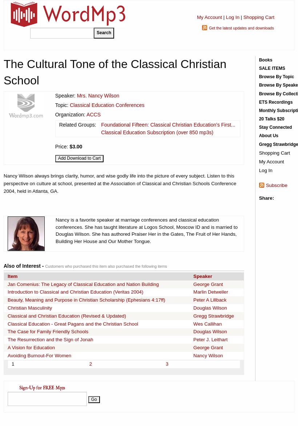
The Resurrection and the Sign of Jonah (50, 339)
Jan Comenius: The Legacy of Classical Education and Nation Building (83, 284)
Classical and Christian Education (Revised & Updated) (67, 316)
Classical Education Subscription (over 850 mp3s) (157, 132)
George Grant (208, 284)
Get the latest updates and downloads (241, 28)
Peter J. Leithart (210, 339)
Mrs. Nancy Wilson (98, 96)
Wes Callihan (207, 324)
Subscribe (276, 185)
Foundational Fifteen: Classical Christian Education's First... (168, 125)
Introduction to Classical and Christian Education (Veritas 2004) (75, 292)
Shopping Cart (258, 17)
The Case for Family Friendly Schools (48, 331)
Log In (232, 17)
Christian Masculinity (30, 308)
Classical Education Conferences (107, 105)
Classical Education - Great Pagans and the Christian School (73, 324)
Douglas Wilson (210, 308)
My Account (209, 17)
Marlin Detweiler (210, 292)
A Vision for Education (31, 347)
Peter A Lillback (209, 300)
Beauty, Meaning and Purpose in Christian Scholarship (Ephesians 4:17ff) (86, 300)
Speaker (202, 276)
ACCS (93, 115)
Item (12, 276)
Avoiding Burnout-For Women (39, 355)
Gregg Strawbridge (213, 316)
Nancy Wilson (208, 355)
